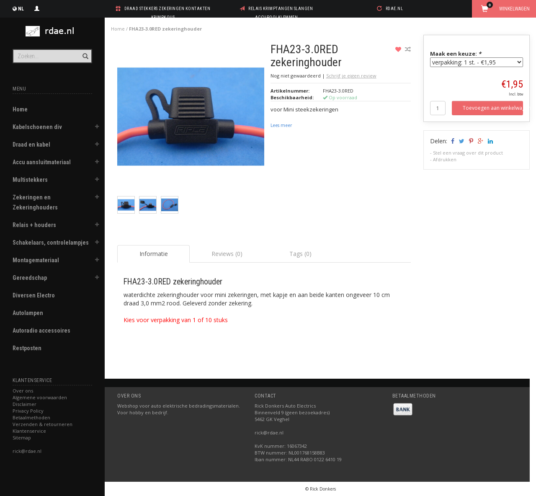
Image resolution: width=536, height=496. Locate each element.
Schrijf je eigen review (351, 75)
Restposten (27, 348)
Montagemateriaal (36, 260)
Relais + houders (34, 225)
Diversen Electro (34, 295)
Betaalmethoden (31, 417)
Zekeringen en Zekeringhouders (35, 202)
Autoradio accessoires (41, 330)
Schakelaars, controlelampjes (51, 242)
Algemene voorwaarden (40, 397)
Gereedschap (30, 277)
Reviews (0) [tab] (226, 254)
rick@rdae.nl (27, 451)
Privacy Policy (28, 411)
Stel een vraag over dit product (468, 153)
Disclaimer (24, 404)
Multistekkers (30, 179)
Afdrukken (444, 159)
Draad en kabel (31, 144)
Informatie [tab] (153, 254)
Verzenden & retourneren (42, 424)
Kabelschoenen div (37, 127)
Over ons (23, 391)
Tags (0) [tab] (300, 254)
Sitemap (22, 437)
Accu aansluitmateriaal (42, 162)
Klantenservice (29, 431)
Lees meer (281, 125)
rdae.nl (394, 8)
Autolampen (28, 313)
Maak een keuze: (455, 53)
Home (20, 109)
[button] (96, 127)
